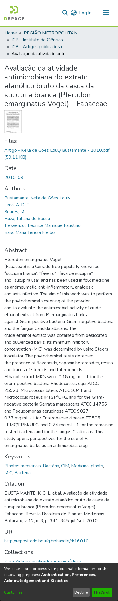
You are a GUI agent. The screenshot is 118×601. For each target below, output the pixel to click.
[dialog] (59, 582)
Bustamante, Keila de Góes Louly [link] (37, 198)
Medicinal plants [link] (87, 466)
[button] (14, 13)
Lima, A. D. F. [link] (17, 205)
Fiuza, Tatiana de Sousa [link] (27, 218)
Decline (81, 592)
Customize (13, 592)
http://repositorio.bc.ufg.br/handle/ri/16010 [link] (46, 541)
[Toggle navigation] (106, 12)
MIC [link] (8, 473)
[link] (43, 561)
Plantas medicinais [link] (22, 466)
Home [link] (11, 33)
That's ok (101, 592)
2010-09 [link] (13, 177)
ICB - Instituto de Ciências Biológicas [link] (40, 40)
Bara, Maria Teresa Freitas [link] (30, 232)
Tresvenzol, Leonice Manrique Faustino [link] (42, 225)
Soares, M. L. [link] (17, 212)
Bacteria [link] (22, 473)
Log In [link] (85, 13)
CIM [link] (65, 466)
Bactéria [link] (51, 466)
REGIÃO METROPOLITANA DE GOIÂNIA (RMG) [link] (52, 33)
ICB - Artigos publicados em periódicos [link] (40, 47)
